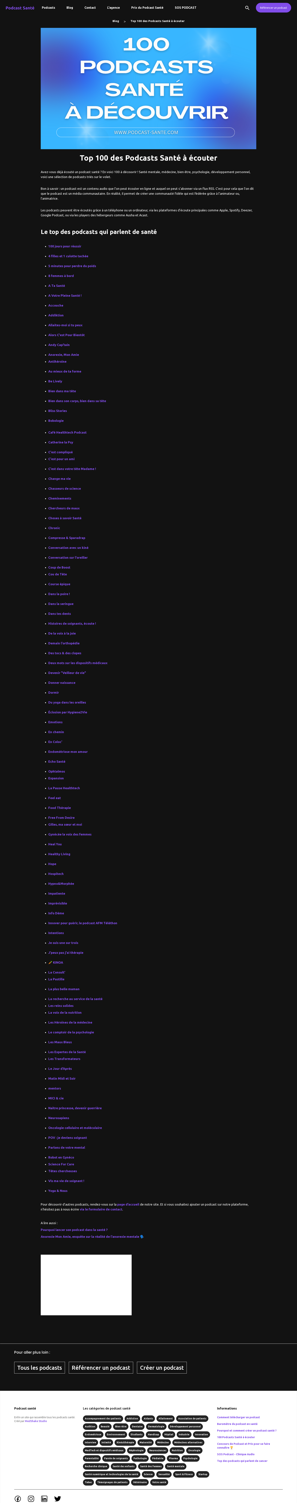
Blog (69, 7)
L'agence (113, 7)
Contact (90, 7)
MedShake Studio (36, 1421)
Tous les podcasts (39, 1367)
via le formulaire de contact (101, 1209)
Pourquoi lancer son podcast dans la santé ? (74, 1230)
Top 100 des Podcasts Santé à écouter (157, 21)
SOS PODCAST (185, 7)
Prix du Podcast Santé (147, 7)
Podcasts (48, 7)
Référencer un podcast (273, 7)
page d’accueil (128, 1204)
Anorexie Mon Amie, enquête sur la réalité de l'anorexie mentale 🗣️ (92, 1236)
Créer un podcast (162, 1367)
